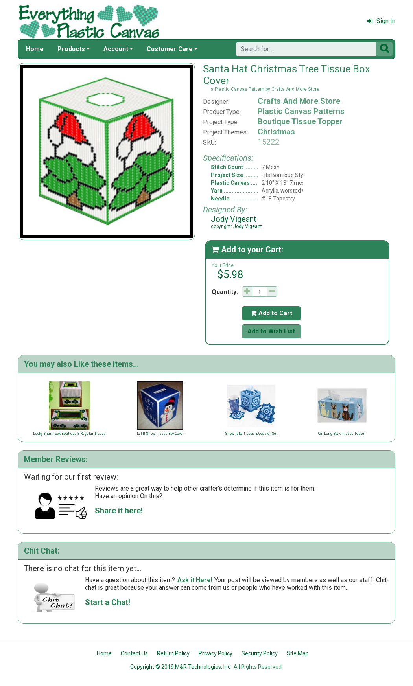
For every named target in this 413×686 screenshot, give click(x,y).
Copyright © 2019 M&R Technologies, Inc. (181, 667)
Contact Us (134, 653)
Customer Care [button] (170, 49)
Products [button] (71, 49)
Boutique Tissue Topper (300, 121)
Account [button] (115, 49)
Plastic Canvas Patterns (301, 111)
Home (35, 49)
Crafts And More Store (299, 101)
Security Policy (260, 653)
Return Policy (173, 653)
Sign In (381, 21)
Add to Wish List (271, 331)
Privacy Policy (215, 653)
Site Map (298, 653)
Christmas (276, 131)
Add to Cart (271, 313)
